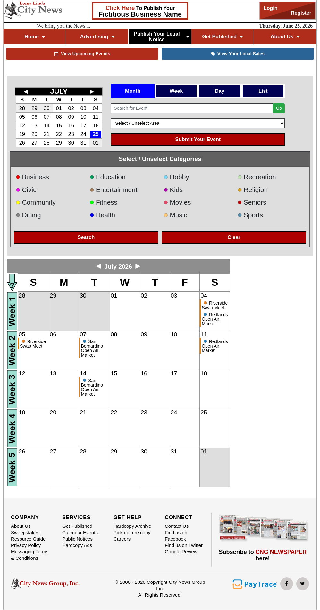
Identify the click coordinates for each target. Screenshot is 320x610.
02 (71, 108)
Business (32, 177)
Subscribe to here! (263, 555)
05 (22, 117)
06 (34, 117)
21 (46, 134)
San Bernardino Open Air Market (92, 348)
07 (46, 117)
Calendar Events (80, 532)
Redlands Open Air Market (215, 319)
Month (132, 91)
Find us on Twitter (184, 545)
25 (95, 134)
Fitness (103, 202)
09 (71, 117)
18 (95, 125)
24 (83, 134)
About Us (285, 36)
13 (34, 125)
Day (219, 91)
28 (22, 108)
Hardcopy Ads (77, 545)
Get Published (222, 36)
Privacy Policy (26, 545)
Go (279, 108)
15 (59, 125)
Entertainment (113, 189)
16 (71, 125)
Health (102, 215)
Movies (177, 202)
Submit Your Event (198, 139)
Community (36, 202)
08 (59, 117)
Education (107, 177)
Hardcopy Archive (132, 526)
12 (22, 125)
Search (86, 237)
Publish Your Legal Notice (161, 36)
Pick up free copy (132, 532)
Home (34, 36)
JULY (59, 91)
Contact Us (177, 526)
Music (175, 215)
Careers (122, 539)
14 (46, 125)
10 (83, 117)
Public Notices (77, 539)
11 (95, 117)
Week (176, 91)
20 (34, 134)
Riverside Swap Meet (215, 305)
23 (71, 134)
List (262, 91)
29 (34, 108)
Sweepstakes (25, 532)
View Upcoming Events (82, 53)
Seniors (251, 202)
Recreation (256, 177)
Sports (250, 215)
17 (83, 125)
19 (22, 134)
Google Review (181, 551)
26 (22, 143)
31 (83, 143)
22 (59, 134)
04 (95, 108)
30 (46, 108)
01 (59, 108)
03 (83, 108)
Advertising (97, 36)
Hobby (176, 177)
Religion (252, 189)
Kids (173, 189)
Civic (26, 189)
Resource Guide (28, 539)
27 (34, 143)
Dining (28, 215)
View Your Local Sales (238, 53)
